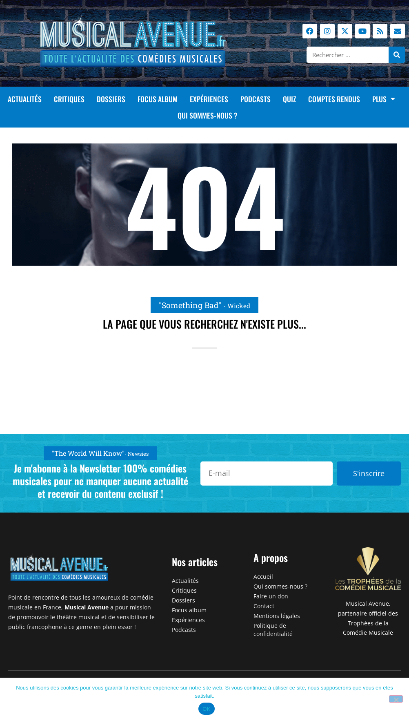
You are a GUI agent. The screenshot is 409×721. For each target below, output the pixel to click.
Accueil (263, 576)
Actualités (25, 99)
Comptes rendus (334, 99)
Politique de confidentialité (273, 630)
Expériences (209, 99)
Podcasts (255, 99)
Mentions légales (276, 616)
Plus (383, 99)
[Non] (396, 699)
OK (206, 709)
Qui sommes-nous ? (208, 115)
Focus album (158, 99)
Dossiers (111, 99)
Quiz (289, 99)
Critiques (69, 99)
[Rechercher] (397, 55)
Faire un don (270, 596)
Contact (263, 606)
